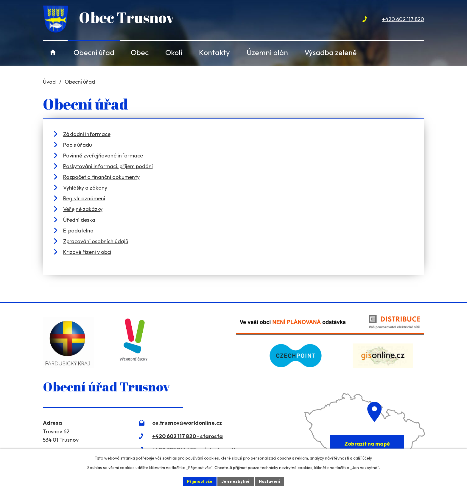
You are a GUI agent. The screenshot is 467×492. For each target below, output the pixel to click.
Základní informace (86, 134)
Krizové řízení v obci (87, 252)
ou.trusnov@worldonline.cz (187, 422)
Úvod (53, 52)
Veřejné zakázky (82, 209)
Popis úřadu (77, 144)
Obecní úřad (94, 52)
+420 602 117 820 (403, 19)
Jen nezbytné (236, 481)
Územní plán (267, 52)
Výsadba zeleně (330, 52)
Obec (140, 52)
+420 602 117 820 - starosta (187, 436)
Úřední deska (79, 219)
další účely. (363, 458)
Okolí (173, 52)
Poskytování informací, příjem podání (108, 166)
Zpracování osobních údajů (95, 241)
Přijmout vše (199, 481)
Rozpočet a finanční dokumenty (101, 177)
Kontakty (214, 52)
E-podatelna (78, 230)
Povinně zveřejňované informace (103, 155)
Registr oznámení (84, 198)
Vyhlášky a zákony (85, 187)
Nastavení (269, 481)
